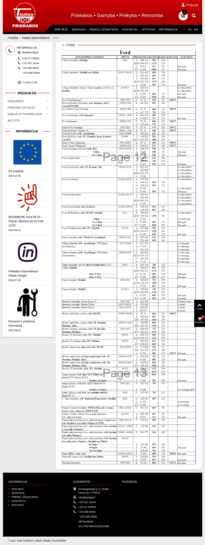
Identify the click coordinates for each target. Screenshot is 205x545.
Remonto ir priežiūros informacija (21, 323)
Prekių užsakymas (104, 29)
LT (183, 29)
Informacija (168, 29)
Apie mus (61, 29)
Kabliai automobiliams (35, 37)
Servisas (79, 29)
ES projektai (15, 171)
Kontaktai (130, 29)
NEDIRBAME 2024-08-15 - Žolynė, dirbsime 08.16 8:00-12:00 (26, 221)
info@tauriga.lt (30, 52)
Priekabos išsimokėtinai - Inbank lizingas (23, 273)
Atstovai (148, 29)
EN (196, 29)
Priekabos (16, 101)
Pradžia (13, 37)
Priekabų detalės (21, 107)
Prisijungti (189, 5)
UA (190, 29)
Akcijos (14, 120)
